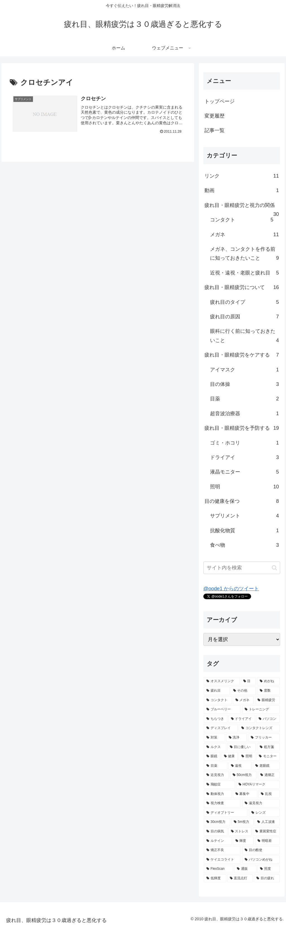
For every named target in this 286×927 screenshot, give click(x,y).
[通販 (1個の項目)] (245, 869)
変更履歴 (214, 116)
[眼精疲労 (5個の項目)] (267, 700)
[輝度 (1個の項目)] (243, 841)
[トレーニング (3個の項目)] (260, 709)
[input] (241, 568)
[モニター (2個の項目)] (268, 756)
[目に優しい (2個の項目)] (241, 747)
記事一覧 (214, 130)
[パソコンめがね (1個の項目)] (260, 860)
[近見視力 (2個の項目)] (216, 775)
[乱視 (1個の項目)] (268, 794)
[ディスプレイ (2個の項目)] (221, 728)
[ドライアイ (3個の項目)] (241, 719)
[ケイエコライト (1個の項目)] (222, 860)
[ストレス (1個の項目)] (240, 831)
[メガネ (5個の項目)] (243, 700)
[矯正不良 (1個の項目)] (222, 850)
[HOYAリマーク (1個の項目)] (258, 784)
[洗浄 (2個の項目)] (236, 738)
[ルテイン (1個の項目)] (218, 841)
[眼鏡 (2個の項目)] (212, 756)
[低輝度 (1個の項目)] (215, 878)
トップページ (219, 101)
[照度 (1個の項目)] (269, 869)
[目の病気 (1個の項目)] (215, 831)
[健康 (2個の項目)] (229, 756)
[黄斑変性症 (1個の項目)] (266, 831)
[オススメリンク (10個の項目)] (221, 681)
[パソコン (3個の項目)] (267, 719)
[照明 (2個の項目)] (247, 756)
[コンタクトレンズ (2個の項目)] (259, 728)
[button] (274, 568)
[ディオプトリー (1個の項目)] (226, 813)
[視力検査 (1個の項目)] (222, 803)
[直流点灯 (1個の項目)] (240, 878)
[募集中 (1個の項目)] (245, 794)
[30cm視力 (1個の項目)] (217, 822)
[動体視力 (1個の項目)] (218, 794)
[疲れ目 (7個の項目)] (216, 691)
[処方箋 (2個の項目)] (268, 747)
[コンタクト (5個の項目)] (218, 700)
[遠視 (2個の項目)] (240, 766)
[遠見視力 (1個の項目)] (260, 803)
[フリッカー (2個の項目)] (263, 738)
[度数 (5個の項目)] (268, 691)
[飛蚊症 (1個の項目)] (219, 784)
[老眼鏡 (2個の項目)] (266, 766)
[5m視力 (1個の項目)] (242, 822)
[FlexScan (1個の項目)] (218, 869)
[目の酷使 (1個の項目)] (260, 850)
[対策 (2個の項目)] (214, 738)
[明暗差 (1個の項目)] (267, 841)
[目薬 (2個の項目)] (215, 766)
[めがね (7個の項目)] (268, 681)
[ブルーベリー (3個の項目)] (222, 709)
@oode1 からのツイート (231, 588)
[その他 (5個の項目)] (243, 691)
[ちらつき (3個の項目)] (215, 719)
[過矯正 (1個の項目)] (269, 775)
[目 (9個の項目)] (248, 681)
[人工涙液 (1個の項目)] (267, 822)
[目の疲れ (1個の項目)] (266, 878)
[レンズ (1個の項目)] (264, 813)
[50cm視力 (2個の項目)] (243, 775)
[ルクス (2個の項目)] (215, 747)
